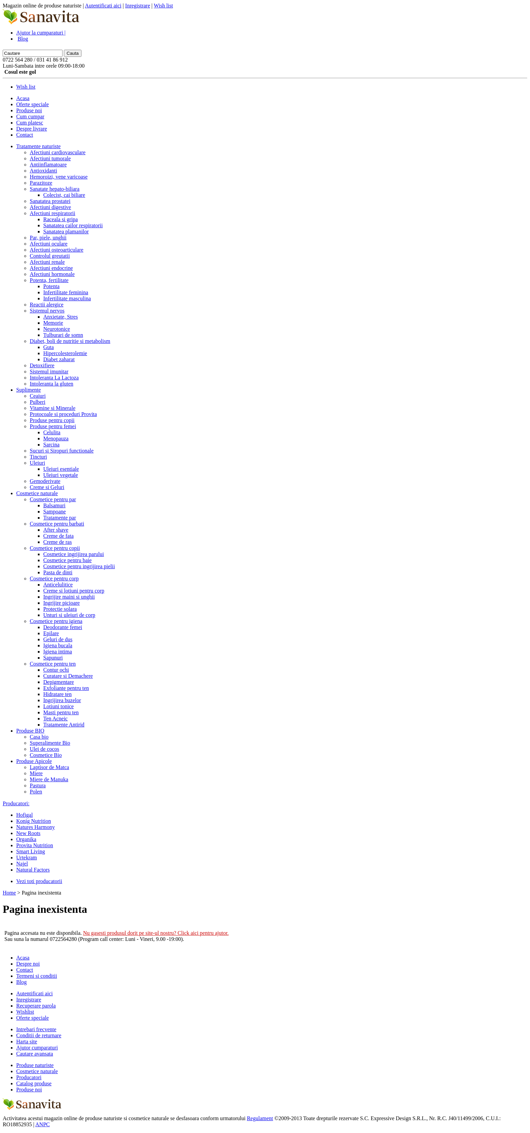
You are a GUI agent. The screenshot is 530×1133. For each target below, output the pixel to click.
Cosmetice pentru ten (53, 664)
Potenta (51, 286)
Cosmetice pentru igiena (56, 621)
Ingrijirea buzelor (62, 700)
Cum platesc (29, 122)
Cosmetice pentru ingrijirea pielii (79, 566)
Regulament (260, 1118)
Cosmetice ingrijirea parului (73, 554)
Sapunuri (53, 658)
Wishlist (25, 1012)
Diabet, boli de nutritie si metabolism (70, 341)
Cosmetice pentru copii (55, 548)
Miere (36, 773)
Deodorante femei (62, 627)
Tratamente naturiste (38, 146)
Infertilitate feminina (65, 292)
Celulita (52, 432)
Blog (23, 39)
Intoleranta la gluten (51, 384)
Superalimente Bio (50, 743)
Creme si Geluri (47, 487)
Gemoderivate (45, 481)
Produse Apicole (34, 761)
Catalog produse (33, 1083)
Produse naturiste (35, 1065)
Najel (22, 863)
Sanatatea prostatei (50, 201)
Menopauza (56, 438)
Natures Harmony (35, 827)
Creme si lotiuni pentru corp (73, 591)
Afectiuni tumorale (50, 158)
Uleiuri (37, 463)
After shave (55, 530)
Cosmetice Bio (46, 755)
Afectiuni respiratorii (52, 213)
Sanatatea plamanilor (66, 231)
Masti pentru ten (61, 712)
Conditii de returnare (38, 1035)
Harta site (26, 1041)
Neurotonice (56, 329)
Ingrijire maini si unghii (69, 597)
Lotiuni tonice (58, 706)
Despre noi (28, 964)
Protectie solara (60, 609)
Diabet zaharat (59, 359)
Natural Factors (33, 870)
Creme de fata (58, 536)
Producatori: (16, 803)
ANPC (42, 1124)
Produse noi (29, 110)
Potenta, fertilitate (49, 280)
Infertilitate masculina (67, 298)
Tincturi (38, 457)
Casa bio (39, 737)
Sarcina (51, 444)
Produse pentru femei (53, 426)
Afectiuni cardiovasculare (58, 152)
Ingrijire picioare (61, 603)
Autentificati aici (103, 5)
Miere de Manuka (49, 779)
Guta (48, 347)
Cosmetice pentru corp (54, 578)
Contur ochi (56, 670)
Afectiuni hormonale (52, 274)
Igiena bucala (57, 645)
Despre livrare (31, 129)
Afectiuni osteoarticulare (56, 250)
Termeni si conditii (36, 976)
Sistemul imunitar (49, 371)
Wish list (163, 5)
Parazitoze (41, 183)
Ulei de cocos (44, 749)
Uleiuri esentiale (61, 469)
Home (9, 893)
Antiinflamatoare (48, 164)
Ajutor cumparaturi (37, 1047)
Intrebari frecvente (36, 1029)
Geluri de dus (57, 639)
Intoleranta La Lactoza (54, 377)
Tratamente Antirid (64, 724)
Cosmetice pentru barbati (57, 524)
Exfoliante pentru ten (66, 688)
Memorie (53, 323)
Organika (26, 839)
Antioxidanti (43, 171)
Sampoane (54, 511)
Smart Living (30, 851)
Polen (36, 791)
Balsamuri (54, 505)
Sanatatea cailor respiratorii (73, 225)
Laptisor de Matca (49, 767)
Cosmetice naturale (37, 493)
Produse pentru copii (52, 420)
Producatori (29, 1077)
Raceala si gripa (60, 219)
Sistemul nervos (47, 311)
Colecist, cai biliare (64, 195)
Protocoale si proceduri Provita (63, 414)
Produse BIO (30, 731)
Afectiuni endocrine (51, 268)
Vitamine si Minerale (52, 408)
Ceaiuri (38, 396)
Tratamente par (59, 518)
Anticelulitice (58, 584)
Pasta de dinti (57, 572)
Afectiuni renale (47, 262)
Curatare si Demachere (68, 676)
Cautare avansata (34, 1054)
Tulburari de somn (63, 335)
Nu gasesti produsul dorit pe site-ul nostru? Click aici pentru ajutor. (156, 933)
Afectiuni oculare (49, 244)
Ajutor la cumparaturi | (41, 33)
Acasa (22, 98)
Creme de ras (57, 542)
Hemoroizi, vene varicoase (59, 177)
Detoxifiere (42, 365)
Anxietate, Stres (60, 317)
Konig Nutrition (33, 821)
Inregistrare (137, 5)
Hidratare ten (57, 694)
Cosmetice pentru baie (67, 560)
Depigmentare (58, 682)
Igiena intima (57, 651)
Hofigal (24, 815)
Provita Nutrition (34, 845)
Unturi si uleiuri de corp (69, 615)
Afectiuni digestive (50, 207)
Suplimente (28, 390)
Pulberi (37, 402)
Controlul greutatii (50, 256)
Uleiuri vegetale (60, 475)
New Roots (28, 833)
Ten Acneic (55, 718)
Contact (24, 135)
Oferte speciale (32, 104)
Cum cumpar (30, 116)
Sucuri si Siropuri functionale (62, 451)
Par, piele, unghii (48, 237)
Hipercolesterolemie (65, 353)
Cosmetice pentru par (53, 499)
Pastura (38, 785)
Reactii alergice (47, 304)
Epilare (51, 633)
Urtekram (26, 857)
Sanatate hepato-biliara (54, 189)
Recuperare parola (36, 1006)
